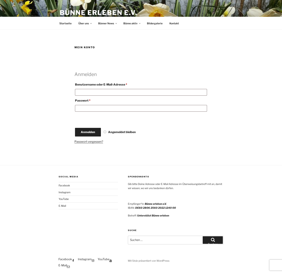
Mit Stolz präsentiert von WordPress (148, 260)
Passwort (91, 100)
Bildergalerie (155, 23)
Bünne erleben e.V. (99, 13)
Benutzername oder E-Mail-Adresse (109, 84)
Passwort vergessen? (88, 141)
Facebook (64, 185)
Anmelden (88, 132)
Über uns (85, 23)
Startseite (65, 23)
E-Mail (62, 205)
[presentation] (99, 119)
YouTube (64, 198)
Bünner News (107, 23)
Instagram (64, 192)
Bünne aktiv (132, 23)
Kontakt (174, 23)
